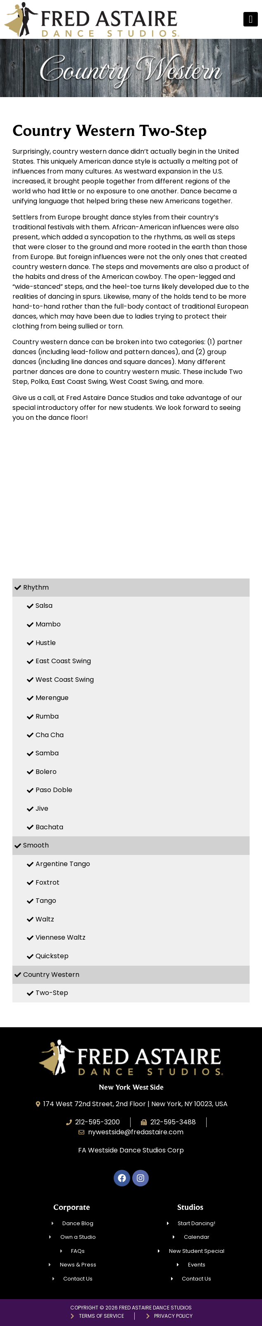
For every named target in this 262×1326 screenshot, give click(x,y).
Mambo (48, 624)
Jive (42, 808)
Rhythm (36, 587)
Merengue (52, 697)
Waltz (45, 919)
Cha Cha (50, 735)
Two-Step (52, 992)
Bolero (46, 771)
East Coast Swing (63, 661)
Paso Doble (54, 790)
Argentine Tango (63, 864)
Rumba (47, 716)
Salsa (44, 605)
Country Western (51, 974)
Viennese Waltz (61, 937)
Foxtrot (48, 882)
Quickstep (52, 956)
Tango (46, 900)
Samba (47, 753)
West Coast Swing (65, 679)
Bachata (49, 827)
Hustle (46, 643)
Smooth (36, 845)
